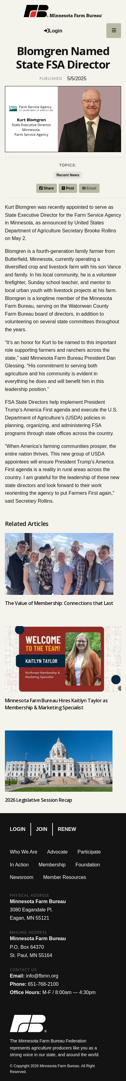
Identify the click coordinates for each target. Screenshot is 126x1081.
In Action (19, 864)
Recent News (68, 175)
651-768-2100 (43, 984)
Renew (67, 829)
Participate (89, 851)
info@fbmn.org (42, 975)
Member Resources (64, 877)
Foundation (87, 864)
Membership (51, 864)
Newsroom (21, 877)
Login (18, 829)
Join (41, 829)
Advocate (57, 851)
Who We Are (23, 851)
